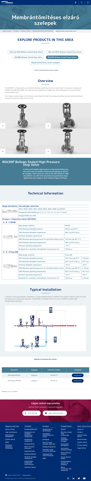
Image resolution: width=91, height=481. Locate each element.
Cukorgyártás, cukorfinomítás (48, 454)
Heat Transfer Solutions (30, 447)
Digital (63, 429)
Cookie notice (10, 439)
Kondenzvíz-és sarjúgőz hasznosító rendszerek (30, 434)
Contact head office (82, 435)
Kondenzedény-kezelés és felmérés (66, 463)
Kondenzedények (30, 454)
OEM (44, 458)
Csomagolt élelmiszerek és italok (48, 435)
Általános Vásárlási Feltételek (9, 446)
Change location (26, 475)
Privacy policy (82, 445)
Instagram (68, 478)
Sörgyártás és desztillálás (48, 430)
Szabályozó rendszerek (28, 440)
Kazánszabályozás (31, 429)
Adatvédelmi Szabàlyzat (9, 435)
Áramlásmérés (29, 444)
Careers (80, 432)
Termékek (16, 31)
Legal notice (81, 448)
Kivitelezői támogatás (65, 444)
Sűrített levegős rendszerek (30, 457)
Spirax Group (10, 429)
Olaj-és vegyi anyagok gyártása (49, 443)
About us (80, 429)
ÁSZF (7, 442)
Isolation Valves (25, 31)
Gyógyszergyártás (49, 447)
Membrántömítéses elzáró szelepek (43, 31)
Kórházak (46, 439)
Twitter (79, 478)
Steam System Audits (66, 457)
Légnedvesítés (30, 451)
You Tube (84, 478)
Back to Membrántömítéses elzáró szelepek (46, 70)
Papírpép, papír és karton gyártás (49, 450)
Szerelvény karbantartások (66, 449)
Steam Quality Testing (66, 453)
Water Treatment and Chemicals (66, 468)
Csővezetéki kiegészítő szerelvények (29, 462)
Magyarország (7, 31)
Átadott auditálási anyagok (64, 439)
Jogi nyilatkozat (11, 432)
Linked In (73, 478)
